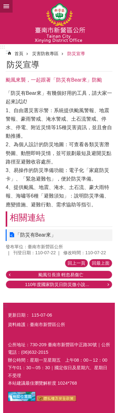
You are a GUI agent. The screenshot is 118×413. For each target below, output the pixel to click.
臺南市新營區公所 (59, 22)
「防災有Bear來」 (35, 235)
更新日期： (19, 315)
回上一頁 (76, 263)
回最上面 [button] (101, 263)
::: (2, 46)
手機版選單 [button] (6, 6)
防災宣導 (76, 53)
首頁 (18, 53)
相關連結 (27, 217)
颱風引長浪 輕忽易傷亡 (61, 274)
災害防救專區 (45, 53)
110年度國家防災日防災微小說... (57, 284)
